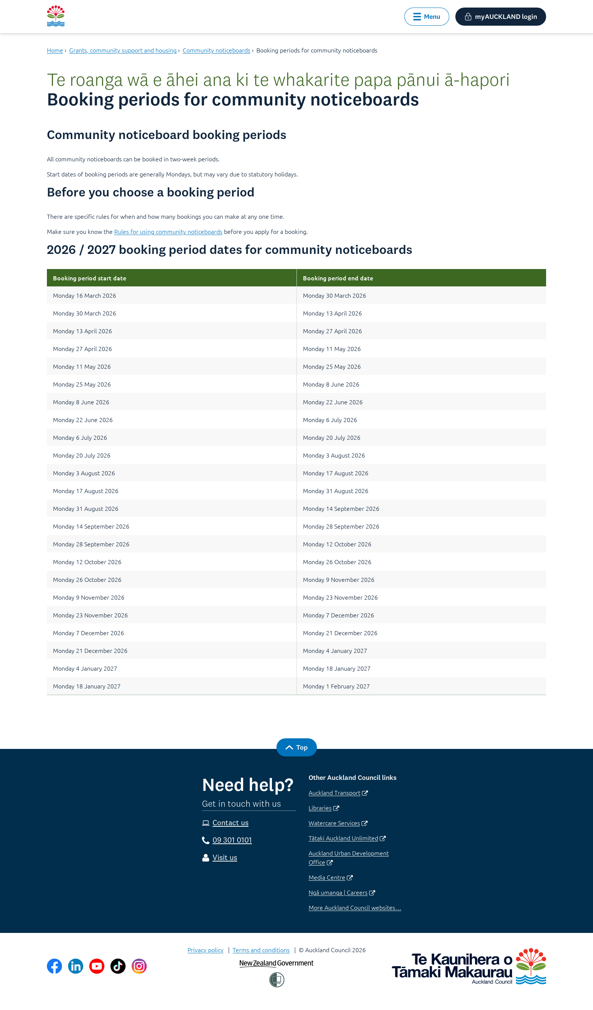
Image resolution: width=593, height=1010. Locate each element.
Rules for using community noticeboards (168, 231)
